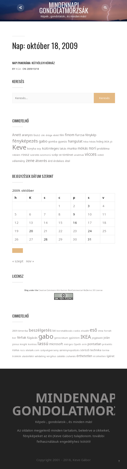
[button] (17, 250)
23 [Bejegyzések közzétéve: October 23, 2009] (75, 231)
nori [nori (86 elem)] (92, 148)
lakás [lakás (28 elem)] (63, 148)
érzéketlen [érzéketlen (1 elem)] (99, 356)
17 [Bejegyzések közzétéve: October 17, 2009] (90, 222)
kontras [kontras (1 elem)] (32, 344)
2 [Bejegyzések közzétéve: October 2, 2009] (74, 206)
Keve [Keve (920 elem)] (19, 147)
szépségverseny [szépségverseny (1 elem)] (49, 350)
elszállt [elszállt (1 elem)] (85, 330)
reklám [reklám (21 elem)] (16, 154)
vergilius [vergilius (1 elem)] (51, 356)
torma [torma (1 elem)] (105, 350)
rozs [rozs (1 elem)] (22, 350)
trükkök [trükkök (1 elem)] (16, 356)
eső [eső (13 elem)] (93, 330)
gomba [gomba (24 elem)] (52, 141)
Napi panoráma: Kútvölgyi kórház (33, 63)
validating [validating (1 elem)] (40, 356)
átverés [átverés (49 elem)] (41, 161)
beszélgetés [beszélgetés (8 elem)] (40, 330)
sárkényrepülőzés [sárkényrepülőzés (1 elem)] (69, 350)
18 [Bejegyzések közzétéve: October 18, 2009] (104, 222)
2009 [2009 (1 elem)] (14, 330)
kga (18, 68)
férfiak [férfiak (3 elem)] (21, 337)
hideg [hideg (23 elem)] (99, 141)
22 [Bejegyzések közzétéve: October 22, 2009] (60, 231)
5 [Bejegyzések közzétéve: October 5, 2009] (15, 214)
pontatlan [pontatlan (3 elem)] (94, 344)
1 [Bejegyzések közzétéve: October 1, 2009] (59, 206)
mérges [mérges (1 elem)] (68, 344)
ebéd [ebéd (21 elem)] (56, 135)
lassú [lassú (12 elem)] (42, 343)
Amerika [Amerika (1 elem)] (23, 330)
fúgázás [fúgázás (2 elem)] (32, 338)
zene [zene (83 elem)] (30, 160)
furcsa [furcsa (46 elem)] (79, 135)
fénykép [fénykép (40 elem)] (90, 135)
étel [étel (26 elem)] (67, 161)
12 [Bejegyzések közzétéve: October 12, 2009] (16, 222)
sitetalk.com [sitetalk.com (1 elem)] (32, 350)
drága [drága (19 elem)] (49, 135)
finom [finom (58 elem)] (69, 134)
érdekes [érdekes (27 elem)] (58, 161)
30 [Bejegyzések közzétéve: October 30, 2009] (75, 239)
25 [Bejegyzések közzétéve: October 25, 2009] (104, 231)
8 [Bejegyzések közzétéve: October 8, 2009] (59, 214)
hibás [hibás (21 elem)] (92, 141)
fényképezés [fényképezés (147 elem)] (25, 141)
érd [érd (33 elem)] (50, 161)
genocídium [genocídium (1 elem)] (61, 337)
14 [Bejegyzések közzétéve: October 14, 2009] (46, 222)
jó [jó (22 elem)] (111, 141)
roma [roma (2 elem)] (15, 350)
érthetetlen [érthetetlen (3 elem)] (84, 356)
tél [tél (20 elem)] (60, 154)
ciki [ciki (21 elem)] (43, 135)
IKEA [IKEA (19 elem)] (106, 141)
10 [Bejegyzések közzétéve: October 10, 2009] (90, 214)
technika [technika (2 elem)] (95, 350)
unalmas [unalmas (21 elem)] (79, 154)
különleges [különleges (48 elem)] (50, 148)
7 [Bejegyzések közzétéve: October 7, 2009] (45, 214)
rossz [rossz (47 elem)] (25, 154)
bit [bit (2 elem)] (54, 330)
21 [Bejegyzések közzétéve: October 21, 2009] (46, 231)
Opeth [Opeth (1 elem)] (77, 344)
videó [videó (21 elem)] (100, 154)
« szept (17, 261)
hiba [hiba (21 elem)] (85, 141)
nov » (30, 261)
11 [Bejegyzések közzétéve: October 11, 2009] (104, 214)
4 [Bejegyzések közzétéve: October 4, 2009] (103, 206)
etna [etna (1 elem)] (100, 330)
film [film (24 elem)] (62, 135)
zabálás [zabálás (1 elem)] (61, 356)
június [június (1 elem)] (15, 344)
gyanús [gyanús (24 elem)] (62, 141)
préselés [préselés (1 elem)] (107, 344)
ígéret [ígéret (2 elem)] (110, 356)
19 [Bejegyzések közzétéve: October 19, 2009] (16, 231)
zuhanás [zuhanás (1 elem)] (71, 356)
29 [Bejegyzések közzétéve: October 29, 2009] (60, 239)
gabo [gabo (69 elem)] (43, 141)
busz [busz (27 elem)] (37, 135)
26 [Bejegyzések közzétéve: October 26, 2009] (16, 239)
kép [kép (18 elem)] (39, 148)
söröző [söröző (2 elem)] (85, 350)
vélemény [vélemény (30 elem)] (18, 161)
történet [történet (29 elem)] (68, 155)
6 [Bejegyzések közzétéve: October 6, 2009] (30, 214)
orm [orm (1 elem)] (84, 344)
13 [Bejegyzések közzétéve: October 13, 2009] (31, 222)
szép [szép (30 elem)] (55, 155)
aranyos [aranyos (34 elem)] (27, 135)
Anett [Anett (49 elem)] (16, 135)
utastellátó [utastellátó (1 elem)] (28, 356)
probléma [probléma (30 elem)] (103, 148)
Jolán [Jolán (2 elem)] (107, 338)
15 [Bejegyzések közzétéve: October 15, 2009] (60, 222)
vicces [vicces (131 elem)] (91, 154)
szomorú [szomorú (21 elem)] (45, 154)
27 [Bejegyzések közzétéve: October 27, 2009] (31, 239)
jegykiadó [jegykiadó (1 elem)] (97, 337)
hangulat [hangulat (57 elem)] (75, 141)
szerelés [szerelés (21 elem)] (34, 154)
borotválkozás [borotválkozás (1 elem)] (64, 330)
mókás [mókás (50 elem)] (83, 148)
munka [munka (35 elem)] (72, 148)
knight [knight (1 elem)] (23, 344)
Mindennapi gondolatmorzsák (63, 8)
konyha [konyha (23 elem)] (31, 148)
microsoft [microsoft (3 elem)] (56, 344)
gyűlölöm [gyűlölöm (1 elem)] (74, 337)
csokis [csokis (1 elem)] (76, 330)
